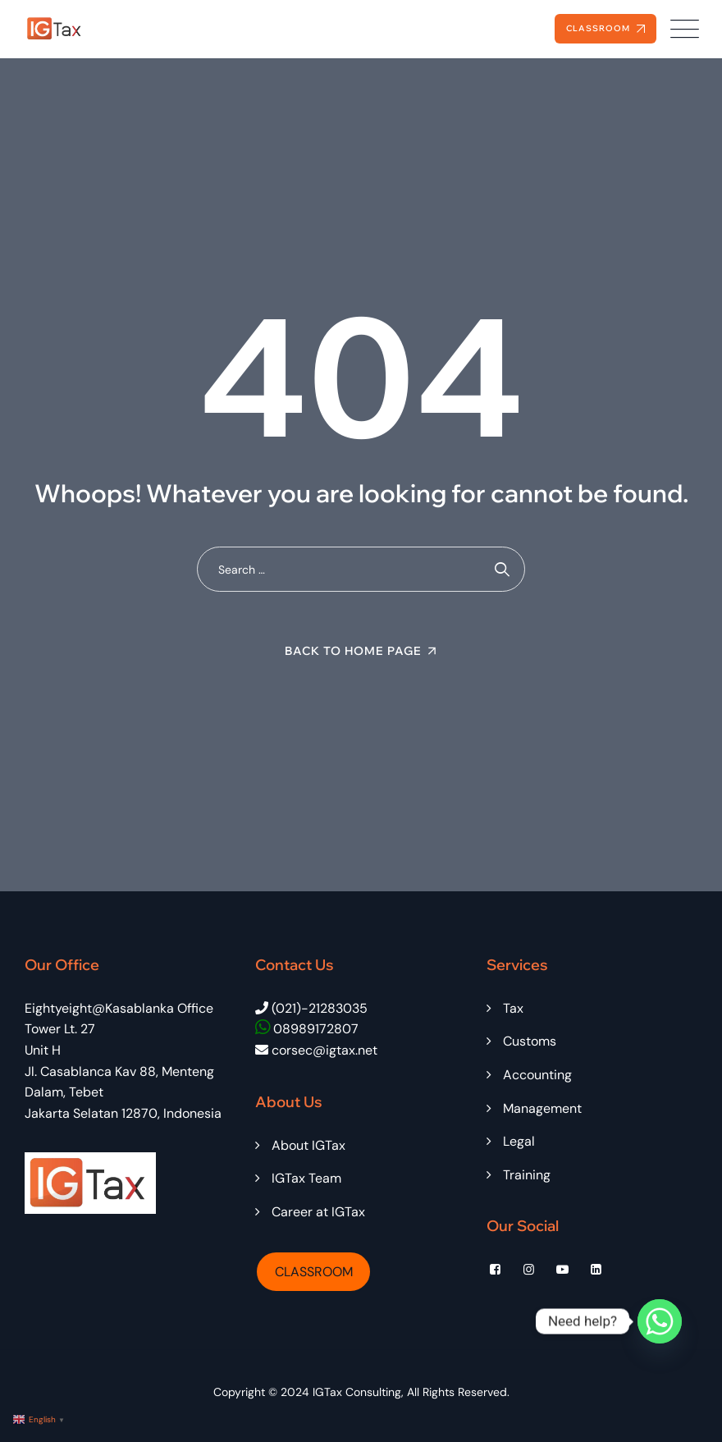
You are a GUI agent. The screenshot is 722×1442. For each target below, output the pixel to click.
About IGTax (308, 1145)
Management (542, 1108)
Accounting (537, 1074)
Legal (519, 1141)
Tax (513, 1008)
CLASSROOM (314, 1271)
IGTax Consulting (357, 1392)
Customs (529, 1041)
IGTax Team (306, 1178)
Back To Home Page (353, 650)
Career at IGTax (318, 1211)
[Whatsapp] (659, 1321)
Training (527, 1174)
